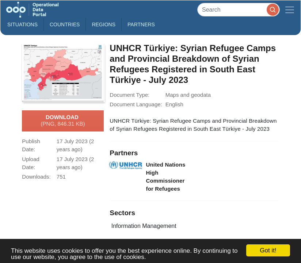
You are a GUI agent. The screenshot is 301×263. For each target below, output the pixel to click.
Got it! (268, 250)
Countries (65, 24)
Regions (103, 24)
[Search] (238, 9)
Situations (22, 24)
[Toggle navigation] (290, 9)
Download (63, 120)
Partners (141, 24)
